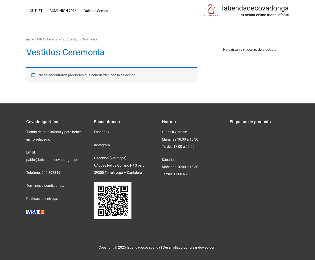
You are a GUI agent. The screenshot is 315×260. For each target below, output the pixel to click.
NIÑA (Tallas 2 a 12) (51, 39)
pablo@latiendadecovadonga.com (52, 160)
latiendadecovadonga (255, 8)
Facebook (101, 132)
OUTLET (36, 11)
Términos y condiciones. (45, 185)
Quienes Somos (96, 11)
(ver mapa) (118, 158)
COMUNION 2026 (63, 11)
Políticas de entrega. (42, 199)
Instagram (102, 145)
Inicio (30, 39)
